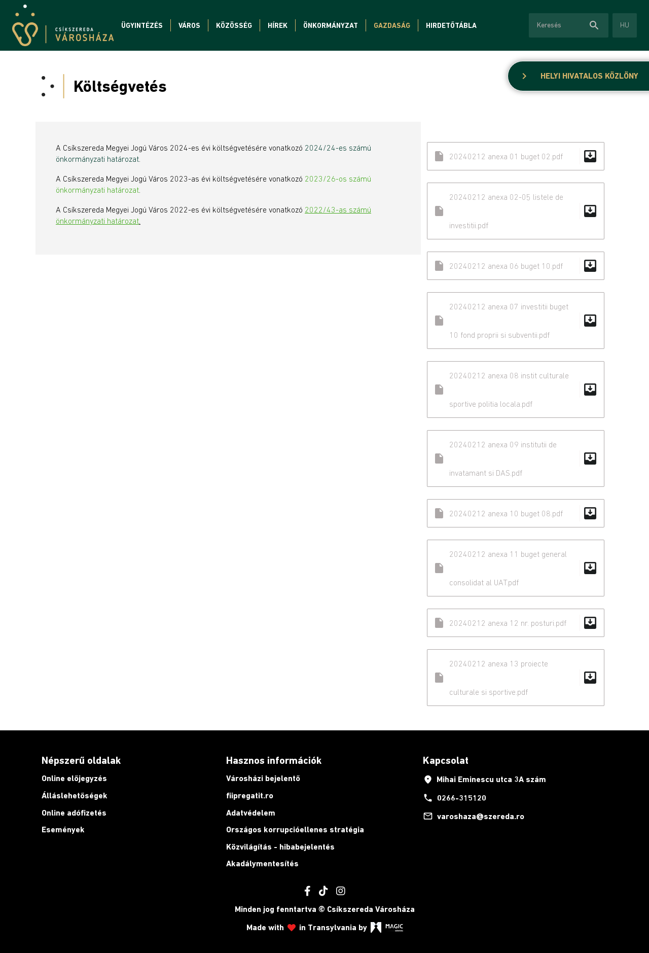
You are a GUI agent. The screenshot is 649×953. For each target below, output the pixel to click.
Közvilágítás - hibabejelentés (280, 847)
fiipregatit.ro (249, 795)
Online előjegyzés (74, 778)
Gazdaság (392, 25)
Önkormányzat (330, 25)
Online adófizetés (74, 813)
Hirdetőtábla (451, 25)
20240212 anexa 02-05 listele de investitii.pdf (515, 211)
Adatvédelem (250, 813)
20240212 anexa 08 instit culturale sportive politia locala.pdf (515, 389)
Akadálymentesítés (262, 863)
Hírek (277, 25)
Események (63, 829)
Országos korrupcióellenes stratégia (295, 829)
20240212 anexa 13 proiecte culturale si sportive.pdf (515, 677)
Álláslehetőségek (74, 795)
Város (189, 25)
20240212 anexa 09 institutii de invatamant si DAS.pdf (515, 458)
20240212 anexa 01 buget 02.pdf (515, 156)
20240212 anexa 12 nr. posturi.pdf (515, 623)
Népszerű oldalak (81, 760)
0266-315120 (454, 798)
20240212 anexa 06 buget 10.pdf (515, 266)
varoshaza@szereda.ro (473, 816)
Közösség (234, 25)
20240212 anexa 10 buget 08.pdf (515, 513)
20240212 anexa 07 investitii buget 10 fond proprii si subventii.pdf (515, 320)
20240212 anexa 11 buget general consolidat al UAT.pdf (515, 568)
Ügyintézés (142, 25)
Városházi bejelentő (263, 778)
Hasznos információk (273, 760)
